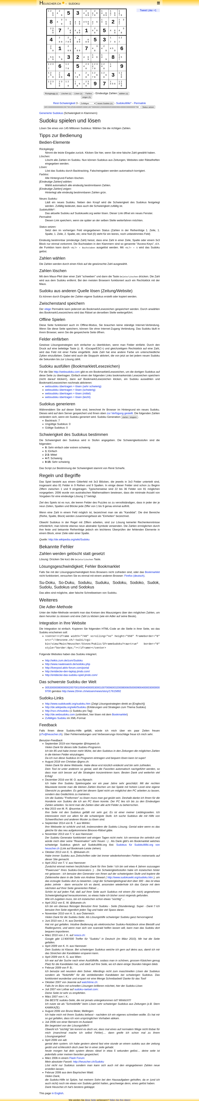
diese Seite (90, 1099)
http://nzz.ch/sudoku (57, 709)
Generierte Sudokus (51, 113)
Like (150, 10)
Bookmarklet (152, 571)
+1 (154, 10)
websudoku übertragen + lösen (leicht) (68, 396)
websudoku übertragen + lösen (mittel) (68, 392)
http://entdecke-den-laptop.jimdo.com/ (67, 670)
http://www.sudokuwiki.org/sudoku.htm (68, 702)
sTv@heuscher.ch (51, 733)
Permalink (140, 103)
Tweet (143, 10)
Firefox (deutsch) (134, 574)
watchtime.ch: (90, 981)
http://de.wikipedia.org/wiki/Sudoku (69, 538)
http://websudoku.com (67, 371)
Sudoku (74, 3)
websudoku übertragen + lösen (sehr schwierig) (73, 385)
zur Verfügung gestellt (120, 412)
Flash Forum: (77, 1057)
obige (47, 308)
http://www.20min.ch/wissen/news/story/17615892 (91, 690)
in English (57, 1092)
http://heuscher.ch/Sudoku (88, 1060)
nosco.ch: (80, 934)
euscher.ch (50, 3)
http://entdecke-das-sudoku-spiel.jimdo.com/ (71, 674)
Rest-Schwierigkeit (64, 103)
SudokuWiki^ (124, 103)
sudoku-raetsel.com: (86, 988)
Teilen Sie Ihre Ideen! (119, 1099)
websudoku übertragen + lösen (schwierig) (70, 389)
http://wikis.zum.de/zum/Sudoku (64, 659)
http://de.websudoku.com (60, 713)
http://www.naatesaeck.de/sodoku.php (67, 663)
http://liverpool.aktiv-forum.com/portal (67, 666)
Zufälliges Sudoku (55, 717)
